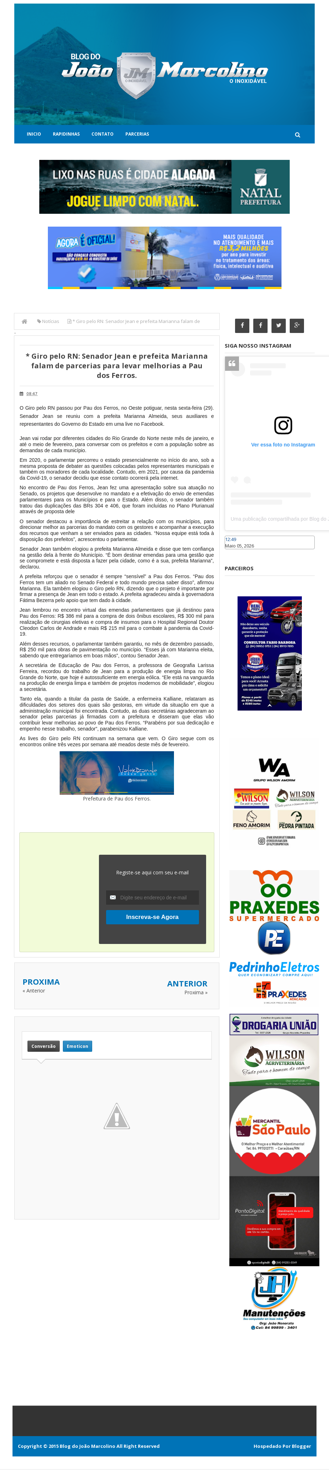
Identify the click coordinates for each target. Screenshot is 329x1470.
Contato (102, 134)
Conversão (43, 1046)
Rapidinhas (66, 134)
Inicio (34, 134)
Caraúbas (235, 553)
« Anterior (34, 990)
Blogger (301, 1447)
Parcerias (137, 134)
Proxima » (196, 992)
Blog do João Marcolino (87, 1447)
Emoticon (77, 1046)
